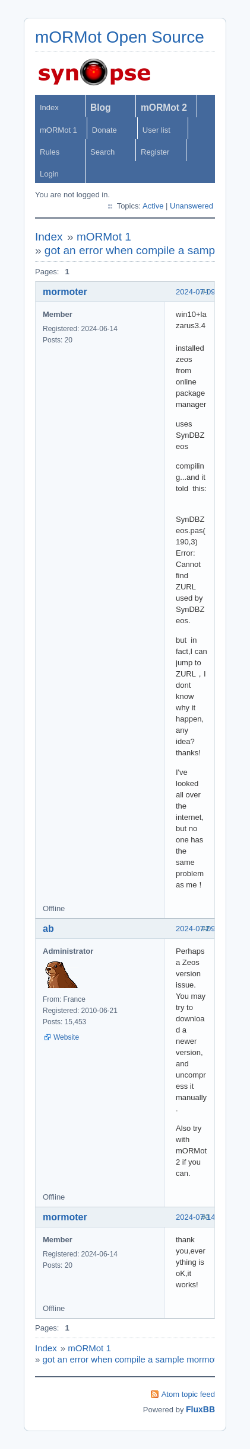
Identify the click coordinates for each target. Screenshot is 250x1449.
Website (66, 1037)
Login (49, 173)
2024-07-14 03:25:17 (212, 1217)
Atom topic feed (188, 1394)
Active (153, 205)
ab (48, 929)
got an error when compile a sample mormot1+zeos (144, 1359)
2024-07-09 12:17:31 (212, 291)
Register (155, 152)
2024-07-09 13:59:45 (212, 928)
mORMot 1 (58, 130)
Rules (49, 152)
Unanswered (191, 205)
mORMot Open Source (119, 37)
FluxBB (200, 1409)
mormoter (65, 292)
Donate (104, 130)
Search (102, 152)
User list (156, 130)
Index (49, 107)
